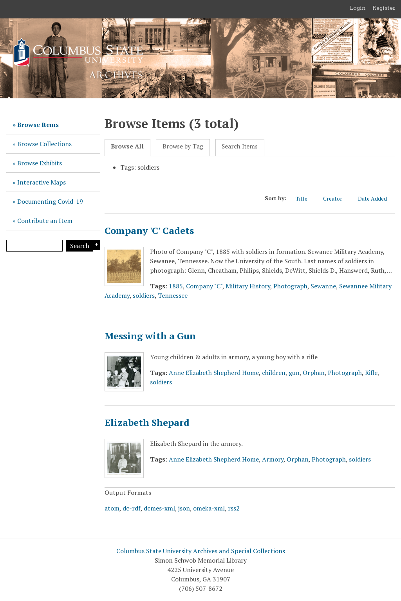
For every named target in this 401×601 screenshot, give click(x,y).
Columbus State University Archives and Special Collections (200, 551)
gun (294, 372)
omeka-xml (209, 508)
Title (305, 198)
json (184, 508)
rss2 (234, 508)
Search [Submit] (79, 245)
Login (357, 8)
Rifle (371, 372)
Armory (273, 459)
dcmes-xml (159, 508)
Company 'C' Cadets (149, 230)
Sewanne (323, 286)
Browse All (127, 146)
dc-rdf (132, 508)
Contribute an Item (44, 220)
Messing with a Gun (150, 335)
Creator (336, 198)
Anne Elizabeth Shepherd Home (214, 372)
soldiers (144, 295)
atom (112, 508)
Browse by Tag (183, 146)
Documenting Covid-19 (50, 201)
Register (384, 8)
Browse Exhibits (39, 163)
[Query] (34, 246)
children (273, 372)
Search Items (240, 146)
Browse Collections (44, 143)
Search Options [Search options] (95, 245)
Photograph (290, 286)
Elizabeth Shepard (147, 422)
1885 (176, 286)
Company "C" (204, 286)
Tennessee (173, 295)
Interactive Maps (41, 182)
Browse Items (38, 124)
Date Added (376, 198)
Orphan (314, 372)
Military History (248, 286)
